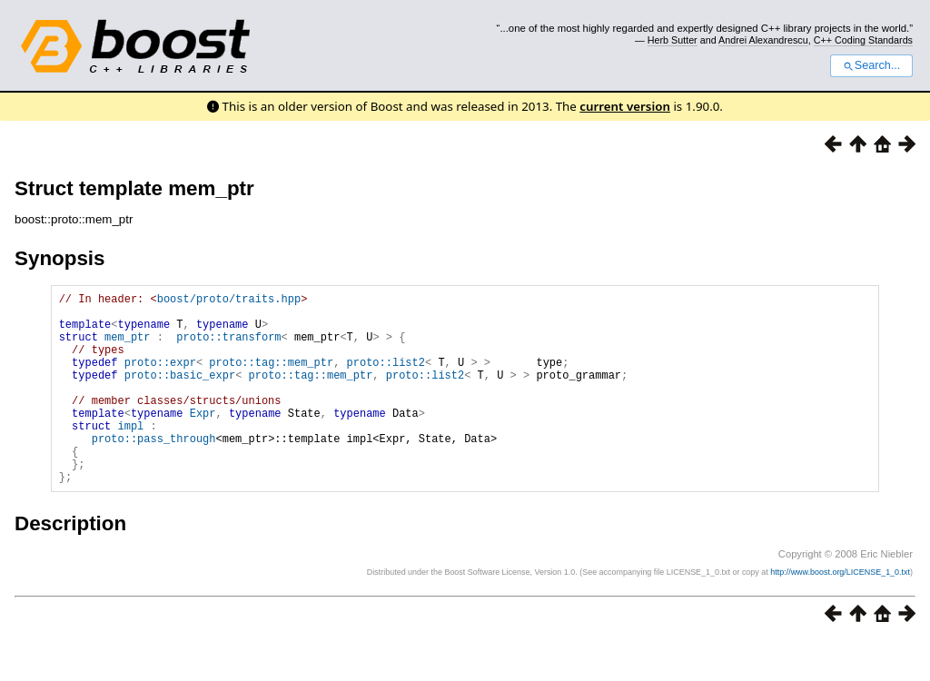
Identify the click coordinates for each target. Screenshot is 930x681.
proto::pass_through (154, 471)
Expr (203, 440)
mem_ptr (127, 347)
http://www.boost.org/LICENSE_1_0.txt (840, 612)
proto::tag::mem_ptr (271, 378)
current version (624, 106)
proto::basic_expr (179, 393)
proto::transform (228, 347)
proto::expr (160, 378)
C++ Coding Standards (863, 40)
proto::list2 (386, 378)
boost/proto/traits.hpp (229, 301)
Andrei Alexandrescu (763, 40)
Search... (871, 65)
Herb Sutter (673, 40)
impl (130, 455)
